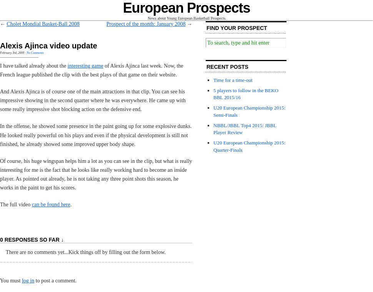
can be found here (51, 204)
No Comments (35, 53)
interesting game (85, 66)
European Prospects (186, 8)
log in (28, 281)
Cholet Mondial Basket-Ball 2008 (43, 24)
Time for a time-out (233, 80)
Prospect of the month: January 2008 (146, 24)
